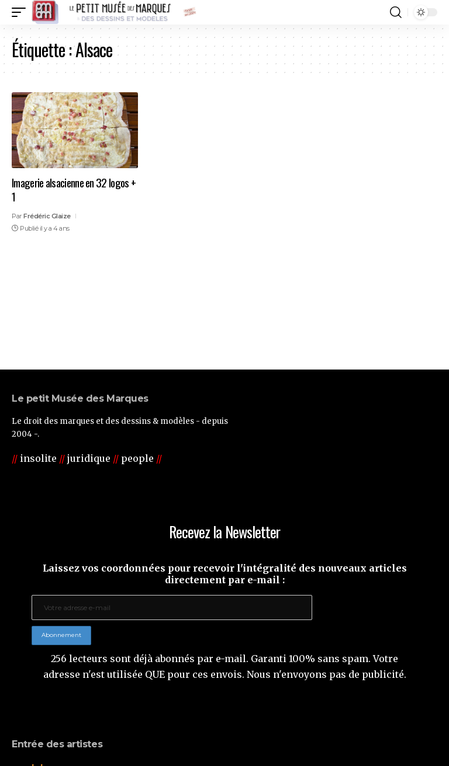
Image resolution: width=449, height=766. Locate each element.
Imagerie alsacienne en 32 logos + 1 (74, 189)
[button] (22, 12)
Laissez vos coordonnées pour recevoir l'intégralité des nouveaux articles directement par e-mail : (225, 574)
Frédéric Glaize (47, 216)
